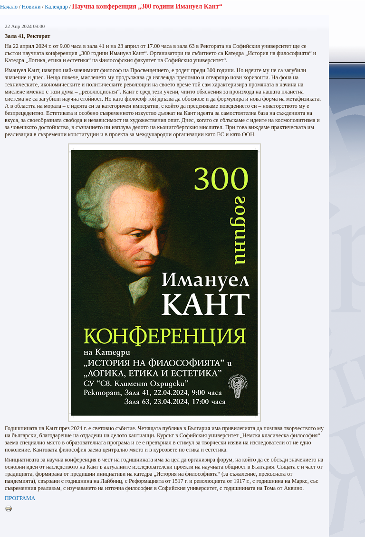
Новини (31, 6)
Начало (9, 6)
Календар (56, 6)
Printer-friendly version (11, 509)
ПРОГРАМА (20, 498)
